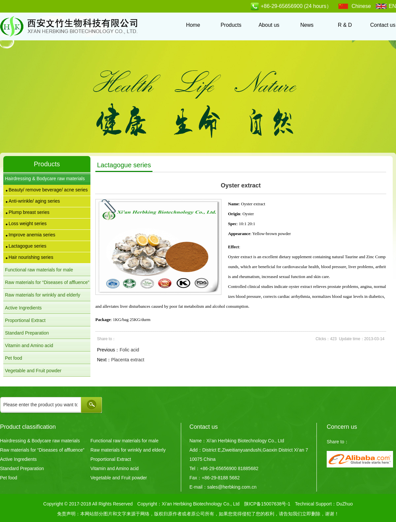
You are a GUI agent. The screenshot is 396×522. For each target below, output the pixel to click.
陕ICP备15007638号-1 (267, 503)
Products (230, 25)
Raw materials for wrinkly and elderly (128, 450)
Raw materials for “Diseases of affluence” (42, 450)
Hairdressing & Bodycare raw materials (40, 440)
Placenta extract (127, 359)
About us (268, 25)
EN (392, 6)
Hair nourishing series (29, 257)
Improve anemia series (30, 234)
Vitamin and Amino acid (29, 345)
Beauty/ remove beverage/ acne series (47, 189)
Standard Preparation (27, 333)
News (307, 25)
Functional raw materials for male (124, 440)
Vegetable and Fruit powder (33, 370)
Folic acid (129, 349)
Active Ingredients (23, 307)
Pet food (13, 358)
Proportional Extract (25, 320)
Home (193, 25)
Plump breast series (28, 212)
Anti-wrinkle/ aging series (33, 201)
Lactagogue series (26, 246)
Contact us (382, 25)
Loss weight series (26, 223)
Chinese (361, 6)
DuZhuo (344, 503)
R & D (345, 25)
